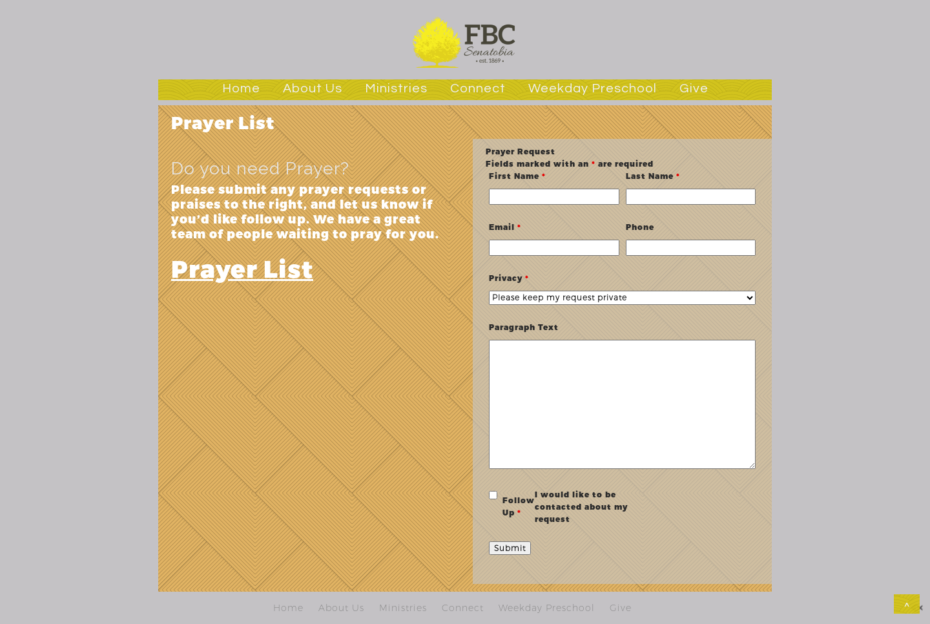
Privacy (509, 277)
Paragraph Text (524, 326)
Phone (640, 226)
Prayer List (242, 267)
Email (505, 226)
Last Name (653, 175)
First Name (517, 175)
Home (241, 88)
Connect (478, 88)
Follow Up (518, 506)
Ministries (396, 88)
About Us (312, 88)
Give (693, 88)
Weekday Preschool (592, 88)
